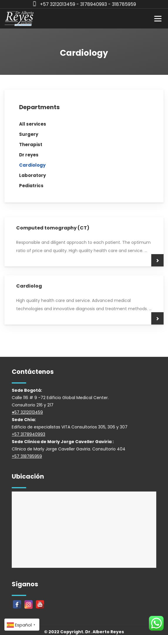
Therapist (30, 144)
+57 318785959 (27, 456)
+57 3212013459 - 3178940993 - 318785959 (88, 4)
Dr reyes (28, 155)
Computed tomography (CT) (52, 227)
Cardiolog (29, 286)
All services (32, 124)
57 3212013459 (28, 412)
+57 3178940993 (28, 434)
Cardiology (32, 165)
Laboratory (32, 175)
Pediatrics (31, 186)
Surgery (28, 134)
